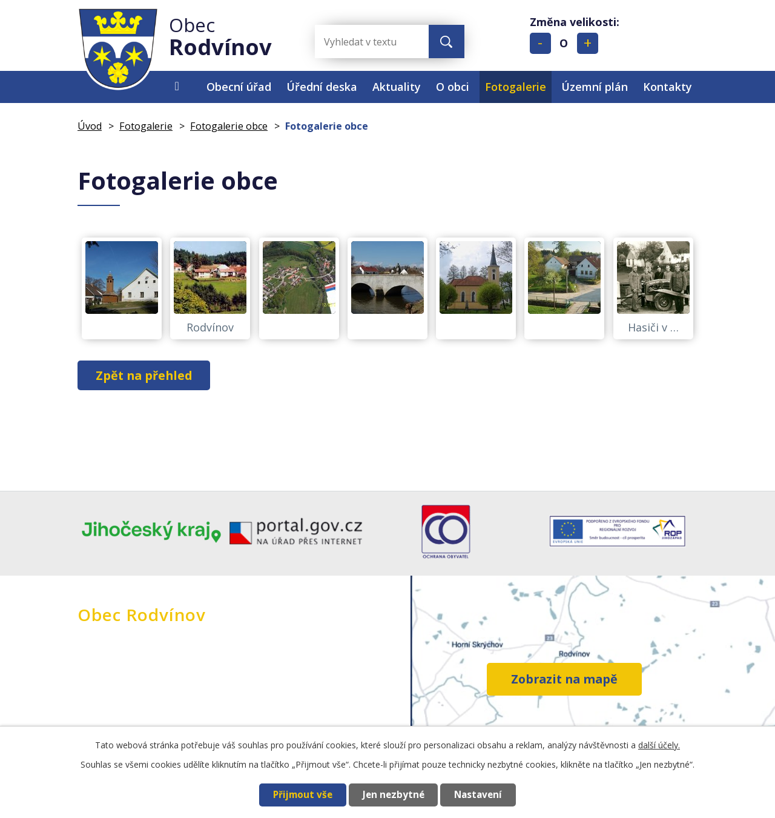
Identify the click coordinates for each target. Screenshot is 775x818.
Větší (587, 43)
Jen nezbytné (392, 794)
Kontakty (667, 86)
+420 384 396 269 (260, 701)
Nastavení (479, 794)
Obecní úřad (238, 86)
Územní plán (594, 86)
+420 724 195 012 (260, 683)
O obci (452, 86)
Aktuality (396, 86)
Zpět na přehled (145, 375)
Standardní (564, 43)
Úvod (177, 87)
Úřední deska (321, 86)
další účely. (659, 745)
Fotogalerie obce (229, 126)
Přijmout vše (301, 794)
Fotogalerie (515, 86)
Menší (540, 43)
